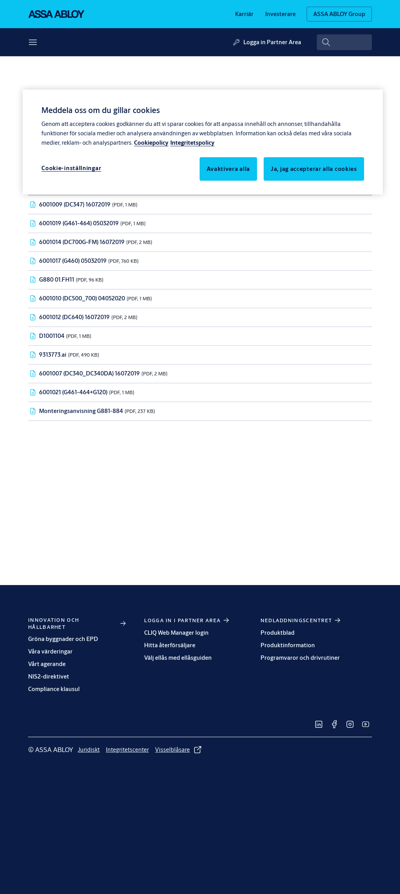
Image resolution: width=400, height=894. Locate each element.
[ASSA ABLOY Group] (339, 14)
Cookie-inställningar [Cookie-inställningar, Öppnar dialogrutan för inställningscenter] (71, 168)
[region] (203, 142)
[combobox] (344, 42)
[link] (244, 14)
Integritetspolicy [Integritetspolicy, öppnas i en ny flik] (192, 142)
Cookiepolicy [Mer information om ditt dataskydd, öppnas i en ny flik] (151, 142)
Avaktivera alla (228, 168)
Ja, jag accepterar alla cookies (314, 168)
